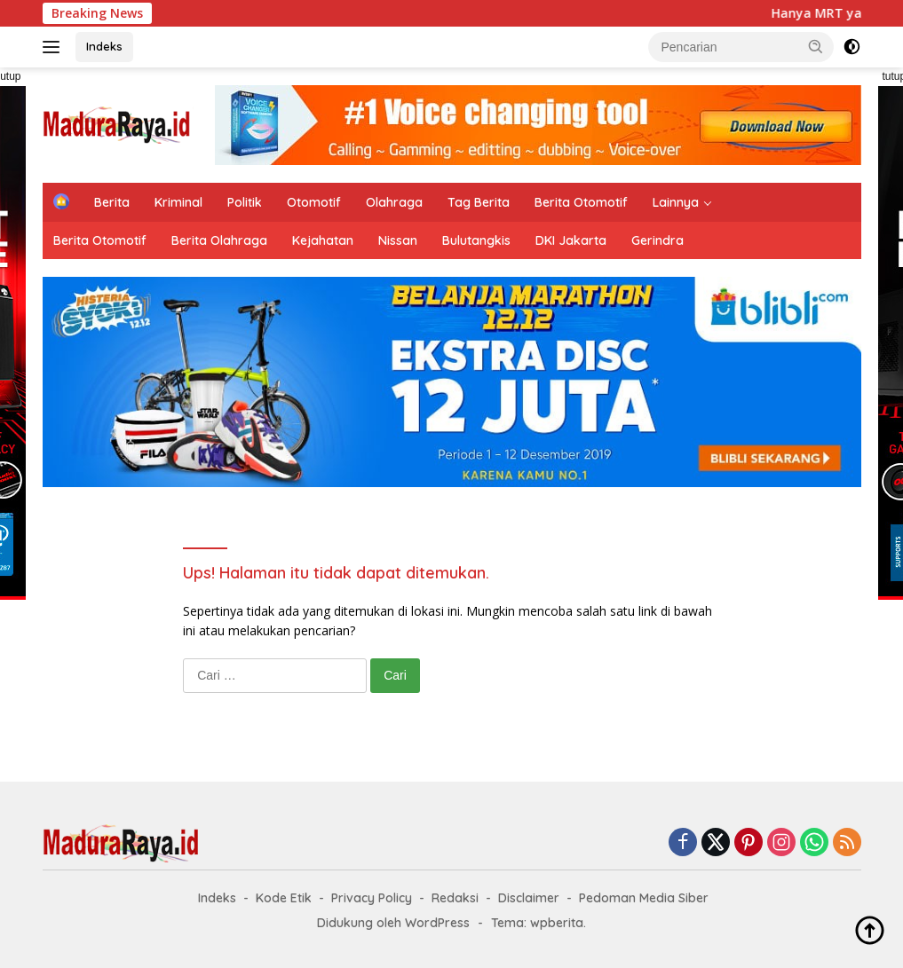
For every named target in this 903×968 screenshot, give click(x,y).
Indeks (104, 46)
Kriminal (178, 202)
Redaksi (455, 898)
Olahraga (394, 202)
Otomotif (314, 202)
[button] (816, 46)
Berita (112, 202)
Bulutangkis (476, 240)
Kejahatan (322, 240)
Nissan (397, 240)
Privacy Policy (371, 898)
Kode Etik (284, 898)
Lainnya (676, 202)
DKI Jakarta (570, 240)
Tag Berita (479, 202)
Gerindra (657, 240)
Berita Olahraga (219, 240)
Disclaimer (528, 898)
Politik (244, 202)
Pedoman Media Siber (644, 898)
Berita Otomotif (581, 202)
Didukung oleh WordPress (393, 923)
